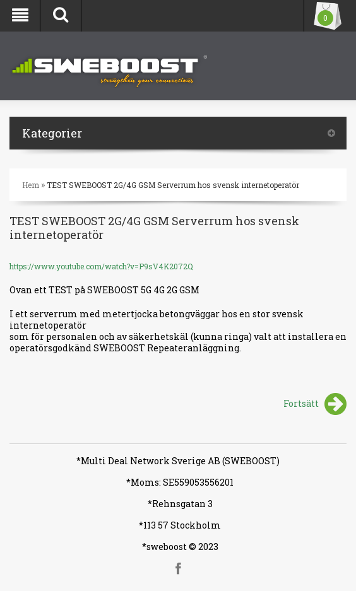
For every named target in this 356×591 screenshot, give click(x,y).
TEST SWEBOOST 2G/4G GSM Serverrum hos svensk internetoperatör (173, 185)
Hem (30, 185)
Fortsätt (315, 405)
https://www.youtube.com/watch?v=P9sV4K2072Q (101, 266)
